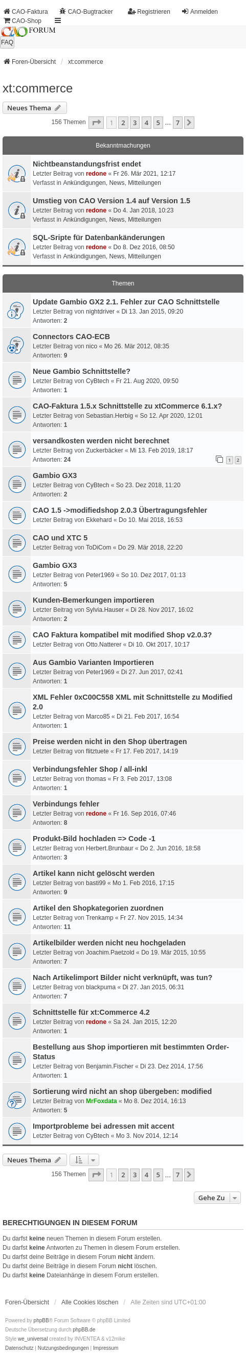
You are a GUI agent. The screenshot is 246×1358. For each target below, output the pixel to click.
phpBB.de (84, 1329)
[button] (96, 122)
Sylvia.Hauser (105, 609)
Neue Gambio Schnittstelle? (81, 371)
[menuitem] (19, 1348)
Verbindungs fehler (66, 804)
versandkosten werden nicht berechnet (101, 441)
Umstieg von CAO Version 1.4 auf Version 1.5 (111, 201)
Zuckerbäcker (104, 450)
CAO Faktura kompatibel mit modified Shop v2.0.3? (122, 635)
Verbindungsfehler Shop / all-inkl (90, 769)
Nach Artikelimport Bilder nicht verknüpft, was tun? (122, 977)
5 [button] (158, 122)
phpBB (41, 1320)
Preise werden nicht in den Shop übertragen (110, 741)
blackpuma (101, 987)
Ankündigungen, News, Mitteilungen (112, 182)
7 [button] (178, 122)
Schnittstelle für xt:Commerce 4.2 (91, 1012)
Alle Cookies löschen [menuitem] (89, 1302)
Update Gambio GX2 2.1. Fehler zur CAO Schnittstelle (126, 302)
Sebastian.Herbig (109, 415)
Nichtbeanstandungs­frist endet (87, 164)
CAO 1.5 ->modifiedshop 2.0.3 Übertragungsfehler (120, 510)
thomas (96, 778)
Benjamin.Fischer (109, 1066)
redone (96, 173)
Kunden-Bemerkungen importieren (93, 600)
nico (91, 346)
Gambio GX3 (55, 475)
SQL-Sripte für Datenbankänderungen (99, 237)
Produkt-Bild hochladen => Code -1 (94, 839)
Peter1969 (100, 575)
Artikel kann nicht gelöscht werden (93, 873)
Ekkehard (99, 519)
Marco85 (98, 716)
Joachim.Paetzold (110, 952)
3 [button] (135, 122)
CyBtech (97, 381)
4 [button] (146, 122)
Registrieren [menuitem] (149, 11)
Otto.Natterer (103, 644)
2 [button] (123, 122)
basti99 (96, 883)
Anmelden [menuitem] (199, 11)
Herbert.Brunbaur (109, 848)
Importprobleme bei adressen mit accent (103, 1126)
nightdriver (100, 311)
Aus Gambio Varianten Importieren (93, 662)
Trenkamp (100, 917)
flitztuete (97, 751)
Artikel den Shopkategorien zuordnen (98, 908)
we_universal (33, 1339)
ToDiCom (98, 547)
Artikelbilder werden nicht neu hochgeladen (109, 943)
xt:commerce (38, 88)
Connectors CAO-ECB (71, 336)
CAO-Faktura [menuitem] (25, 11)
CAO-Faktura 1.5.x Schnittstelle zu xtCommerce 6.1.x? (127, 406)
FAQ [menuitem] (7, 42)
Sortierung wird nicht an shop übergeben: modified (122, 1091)
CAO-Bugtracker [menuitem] (86, 11)
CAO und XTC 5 (60, 538)
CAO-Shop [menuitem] (22, 21)
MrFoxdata (101, 1101)
